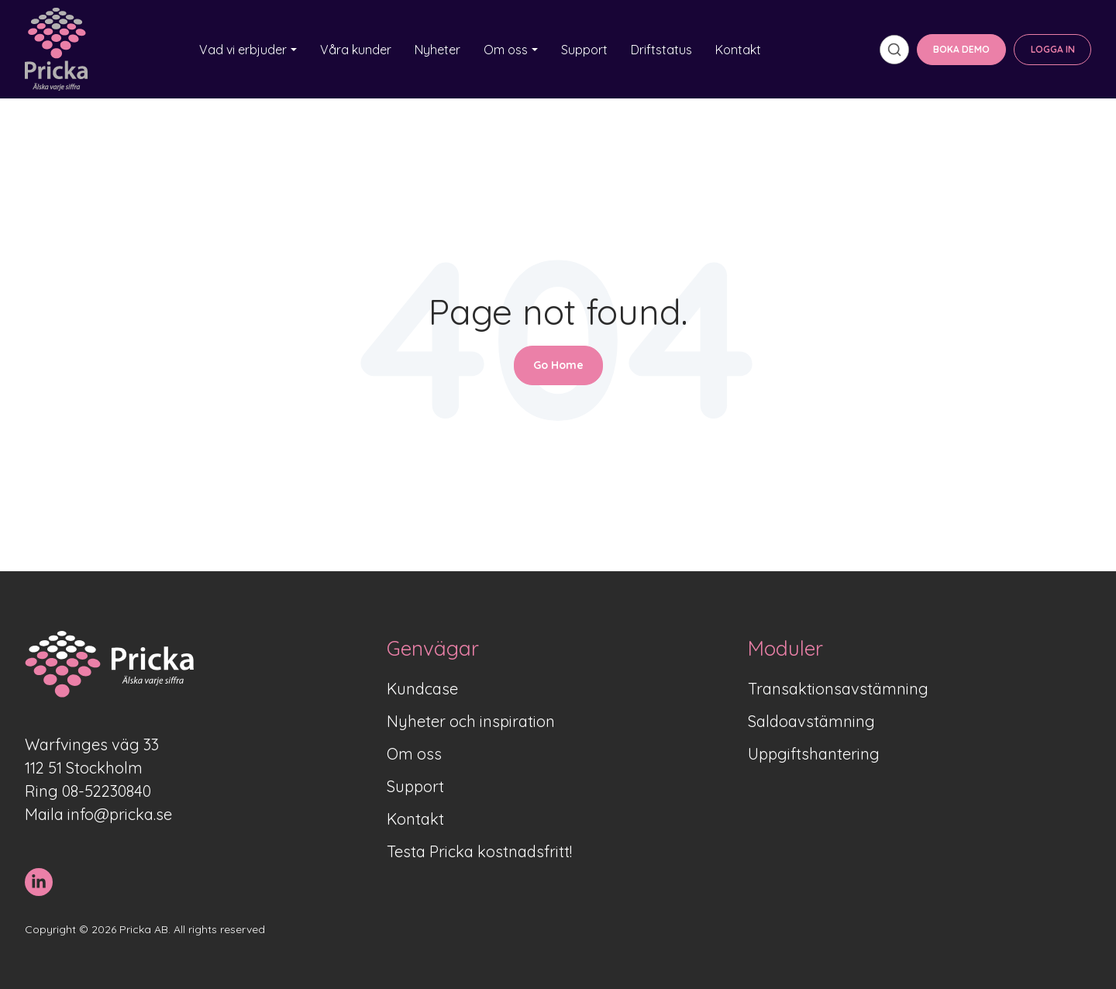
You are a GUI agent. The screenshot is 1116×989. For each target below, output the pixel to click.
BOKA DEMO (961, 49)
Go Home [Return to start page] (558, 365)
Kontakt (738, 49)
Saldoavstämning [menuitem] (811, 721)
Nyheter (437, 49)
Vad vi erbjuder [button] (243, 49)
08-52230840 (106, 791)
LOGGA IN (1053, 49)
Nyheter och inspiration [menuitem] (471, 721)
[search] (894, 50)
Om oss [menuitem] (414, 753)
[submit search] (894, 50)
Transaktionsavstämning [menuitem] (838, 688)
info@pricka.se (119, 814)
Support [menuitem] (415, 786)
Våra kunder (355, 49)
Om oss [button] (506, 49)
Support (584, 49)
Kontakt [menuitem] (415, 819)
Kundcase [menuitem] (422, 688)
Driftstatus (661, 49)
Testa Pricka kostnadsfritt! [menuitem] (479, 851)
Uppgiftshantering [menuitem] (814, 753)
